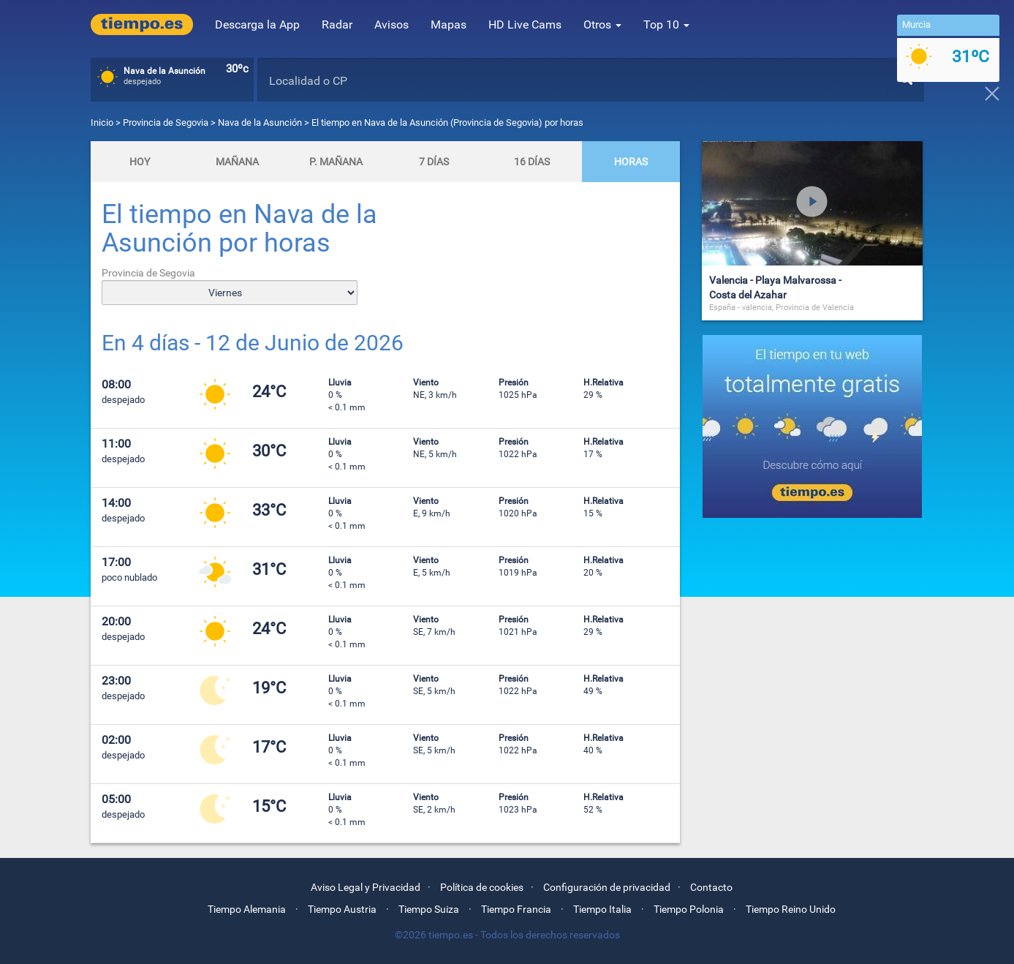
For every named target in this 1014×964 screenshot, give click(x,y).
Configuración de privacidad (606, 887)
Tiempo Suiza (428, 909)
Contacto (711, 887)
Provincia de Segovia (167, 122)
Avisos (391, 24)
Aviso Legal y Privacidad (365, 887)
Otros (602, 24)
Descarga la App (257, 24)
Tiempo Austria (342, 909)
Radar (337, 24)
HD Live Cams (524, 24)
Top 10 (666, 24)
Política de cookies (481, 887)
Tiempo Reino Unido (791, 909)
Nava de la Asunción (260, 122)
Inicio (102, 122)
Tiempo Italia (602, 909)
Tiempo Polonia (689, 909)
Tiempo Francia (516, 909)
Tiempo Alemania (247, 909)
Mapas (448, 24)
